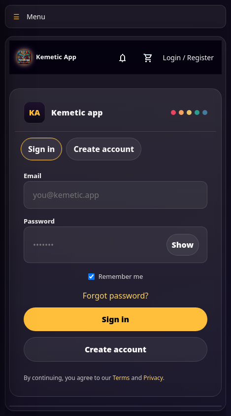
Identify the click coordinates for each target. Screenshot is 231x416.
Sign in (41, 149)
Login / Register (188, 57)
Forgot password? (115, 295)
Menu (29, 16)
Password (39, 221)
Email (32, 175)
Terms (121, 378)
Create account (103, 149)
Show (183, 244)
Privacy (153, 378)
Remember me (115, 276)
